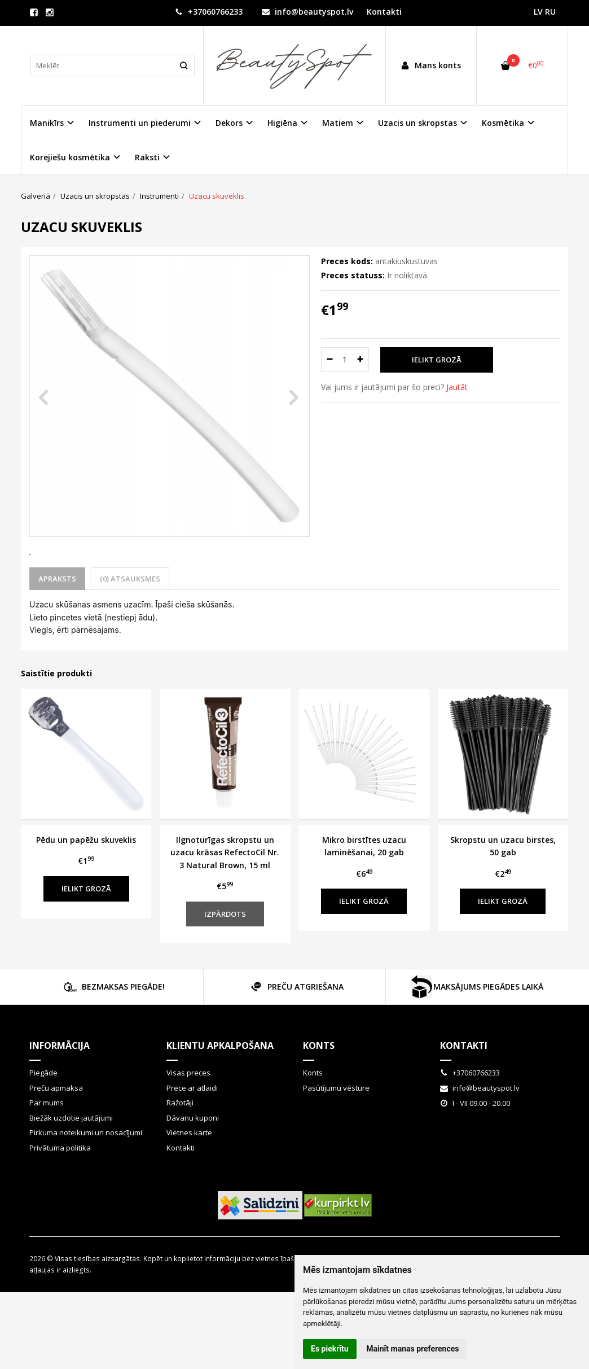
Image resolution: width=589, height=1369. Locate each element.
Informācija (59, 1087)
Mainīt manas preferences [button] (412, 1348)
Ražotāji (180, 1144)
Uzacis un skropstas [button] (417, 122)
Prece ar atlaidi (192, 1130)
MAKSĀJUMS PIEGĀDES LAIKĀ (477, 1028)
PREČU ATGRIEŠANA (294, 1028)
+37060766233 (209, 11)
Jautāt (457, 387)
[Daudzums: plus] (361, 359)
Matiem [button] (337, 122)
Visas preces (188, 1114)
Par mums (46, 1144)
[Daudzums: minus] (329, 359)
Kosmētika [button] (503, 122)
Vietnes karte (189, 1174)
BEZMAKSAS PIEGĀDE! (112, 1028)
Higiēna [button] (282, 122)
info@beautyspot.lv (307, 11)
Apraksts (57, 620)
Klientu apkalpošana (220, 1087)
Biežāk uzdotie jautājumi (71, 1159)
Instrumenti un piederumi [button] (140, 122)
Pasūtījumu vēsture (336, 1130)
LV (538, 11)
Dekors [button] (229, 122)
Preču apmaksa (56, 1130)
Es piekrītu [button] (330, 1348)
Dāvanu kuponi (192, 1159)
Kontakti (384, 11)
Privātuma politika (60, 1189)
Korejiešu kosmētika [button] (70, 157)
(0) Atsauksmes (130, 620)
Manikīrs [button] (47, 122)
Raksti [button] (147, 157)
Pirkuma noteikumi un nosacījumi (85, 1174)
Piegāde (43, 1114)
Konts (319, 1087)
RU (550, 11)
